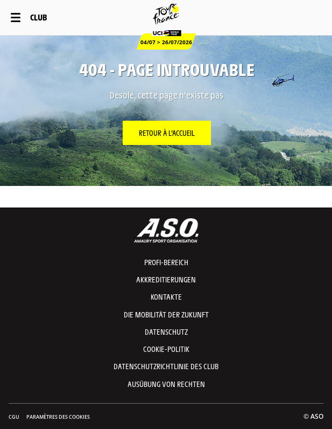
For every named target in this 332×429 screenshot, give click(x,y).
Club (38, 17)
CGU (14, 416)
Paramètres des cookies (58, 416)
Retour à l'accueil (167, 132)
